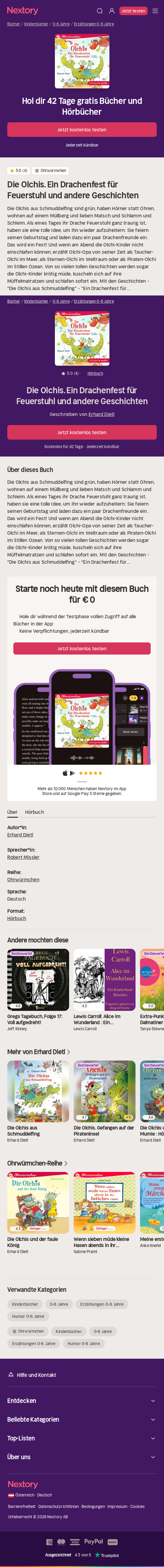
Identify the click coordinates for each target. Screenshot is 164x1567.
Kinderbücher (36, 24)
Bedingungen (93, 1506)
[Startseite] (50, 11)
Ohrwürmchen (23, 879)
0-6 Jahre (61, 24)
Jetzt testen (133, 11)
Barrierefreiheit (22, 1506)
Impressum (117, 1506)
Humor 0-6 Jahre (28, 1316)
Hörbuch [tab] (34, 812)
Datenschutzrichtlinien (58, 1506)
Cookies (137, 1506)
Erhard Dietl (101, 414)
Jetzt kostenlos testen (81, 130)
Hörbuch (16, 918)
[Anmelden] (112, 11)
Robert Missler (23, 857)
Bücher (13, 24)
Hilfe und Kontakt (31, 1374)
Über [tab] (12, 812)
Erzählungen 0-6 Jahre (94, 24)
